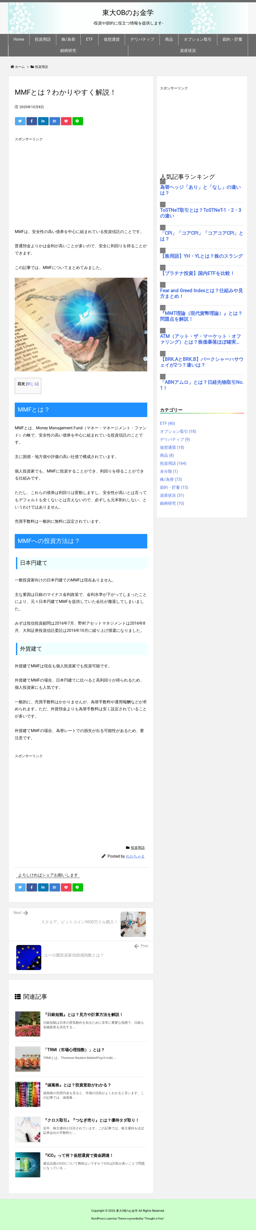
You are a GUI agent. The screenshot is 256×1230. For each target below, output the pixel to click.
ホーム (20, 67)
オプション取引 (178, 431)
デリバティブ (175, 439)
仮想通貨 (172, 447)
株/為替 (171, 479)
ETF (167, 423)
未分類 (169, 471)
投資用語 (41, 67)
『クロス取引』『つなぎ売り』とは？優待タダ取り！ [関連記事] (91, 1120)
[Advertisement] (81, 179)
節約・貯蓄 (174, 487)
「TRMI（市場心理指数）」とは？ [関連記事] (74, 1049)
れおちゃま (135, 856)
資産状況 (172, 495)
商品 (167, 455)
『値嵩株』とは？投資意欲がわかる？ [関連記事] (77, 1085)
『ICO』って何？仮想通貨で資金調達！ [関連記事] (78, 1155)
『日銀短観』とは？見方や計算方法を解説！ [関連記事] (83, 1014)
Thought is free (154, 1218)
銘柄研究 (172, 503)
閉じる (32, 384)
